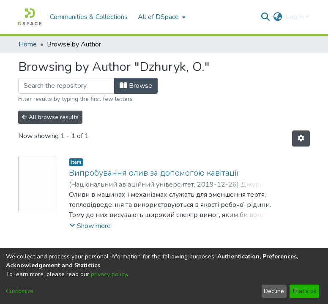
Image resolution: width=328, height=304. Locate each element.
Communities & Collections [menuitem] (89, 17)
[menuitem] (161, 17)
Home (28, 44)
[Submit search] (265, 17)
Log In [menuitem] (295, 17)
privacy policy (109, 274)
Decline (274, 291)
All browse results (50, 117)
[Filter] (66, 86)
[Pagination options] (301, 138)
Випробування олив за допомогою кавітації (153, 173)
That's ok (304, 291)
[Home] (29, 16)
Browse (136, 85)
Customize (19, 291)
